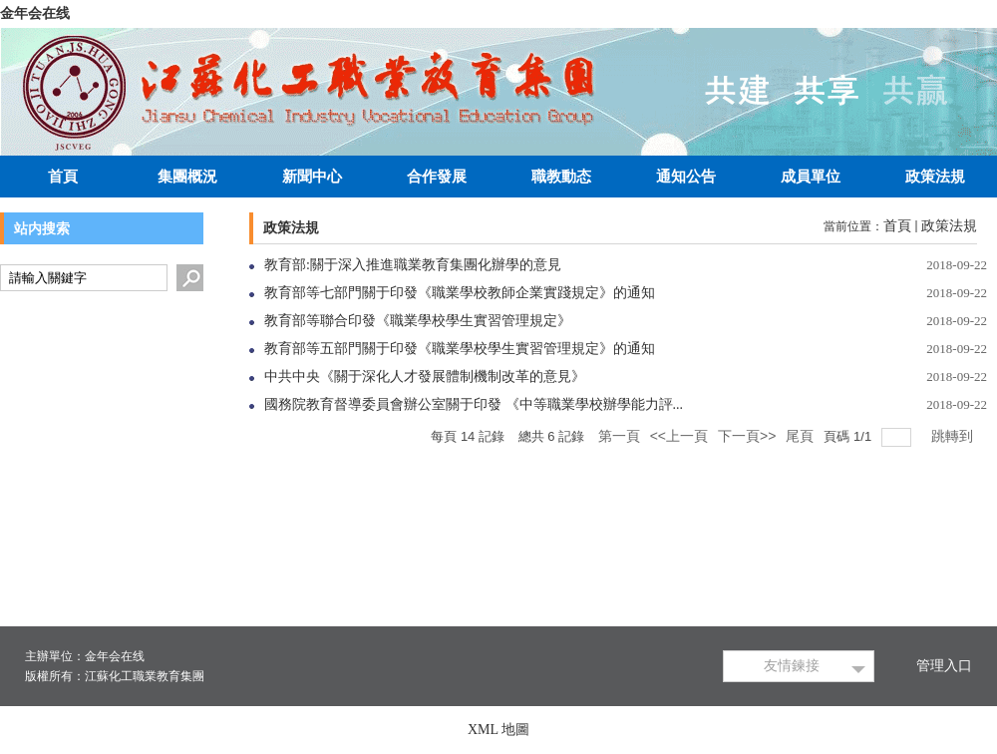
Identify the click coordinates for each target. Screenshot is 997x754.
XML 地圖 (498, 729)
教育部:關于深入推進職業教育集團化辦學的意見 (412, 264)
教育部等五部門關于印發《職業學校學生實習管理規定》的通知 (459, 348)
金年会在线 (35, 13)
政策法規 (949, 225)
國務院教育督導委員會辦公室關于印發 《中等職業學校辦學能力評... (473, 404)
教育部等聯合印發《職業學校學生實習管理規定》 (417, 320)
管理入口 (944, 665)
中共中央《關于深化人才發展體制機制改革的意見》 (424, 376)
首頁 (897, 225)
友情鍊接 (792, 665)
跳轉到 (954, 436)
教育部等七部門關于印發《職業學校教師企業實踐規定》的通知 (459, 292)
